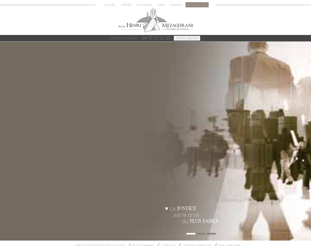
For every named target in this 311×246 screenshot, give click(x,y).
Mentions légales (179, 220)
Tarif (161, 5)
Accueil (110, 5)
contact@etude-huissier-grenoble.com (90, 148)
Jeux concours (230, 102)
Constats (168, 102)
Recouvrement (143, 102)
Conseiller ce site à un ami (214, 220)
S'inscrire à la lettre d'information (201, 224)
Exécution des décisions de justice (100, 102)
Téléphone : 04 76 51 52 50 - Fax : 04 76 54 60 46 (155, 240)
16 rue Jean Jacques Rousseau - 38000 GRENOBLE (178, 236)
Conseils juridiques (197, 102)
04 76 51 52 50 (141, 38)
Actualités (144, 5)
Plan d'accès (197, 5)
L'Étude (126, 5)
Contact (176, 5)
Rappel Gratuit (187, 38)
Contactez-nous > (76, 164)
